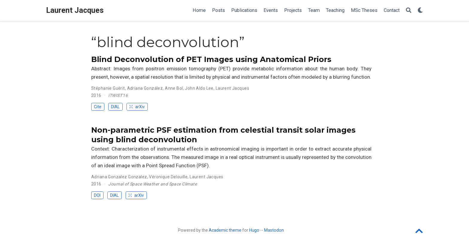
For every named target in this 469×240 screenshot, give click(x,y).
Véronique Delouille (168, 176)
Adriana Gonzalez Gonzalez (119, 176)
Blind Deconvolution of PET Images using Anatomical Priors (211, 59)
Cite (97, 106)
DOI (97, 195)
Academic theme (225, 230)
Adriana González (145, 88)
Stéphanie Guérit (108, 88)
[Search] (408, 10)
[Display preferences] (420, 10)
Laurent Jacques (75, 10)
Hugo (254, 230)
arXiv (137, 106)
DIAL (115, 106)
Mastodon (274, 230)
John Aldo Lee (199, 88)
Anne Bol (174, 88)
